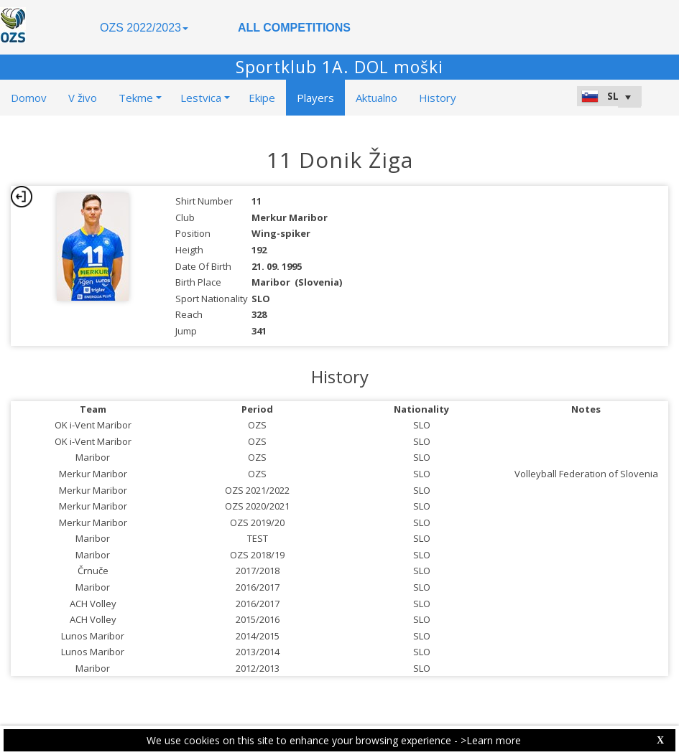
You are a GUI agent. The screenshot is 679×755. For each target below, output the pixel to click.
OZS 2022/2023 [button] (144, 28)
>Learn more (491, 740)
